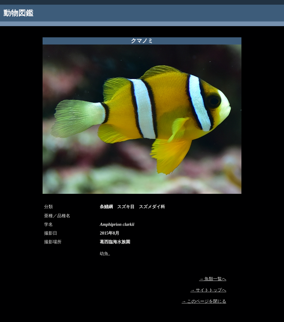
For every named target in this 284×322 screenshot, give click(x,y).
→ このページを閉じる (204, 301)
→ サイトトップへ (208, 290)
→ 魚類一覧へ (213, 279)
